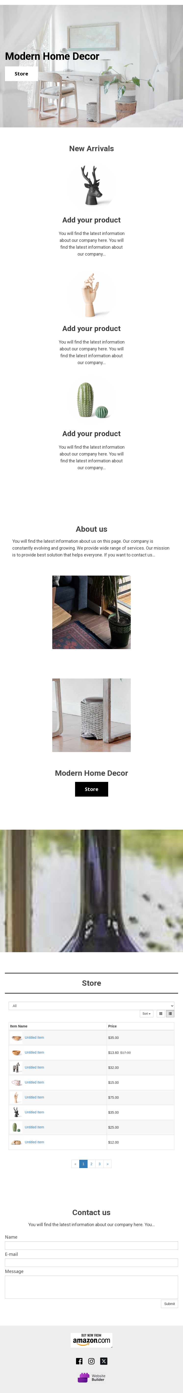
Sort (147, 1013)
